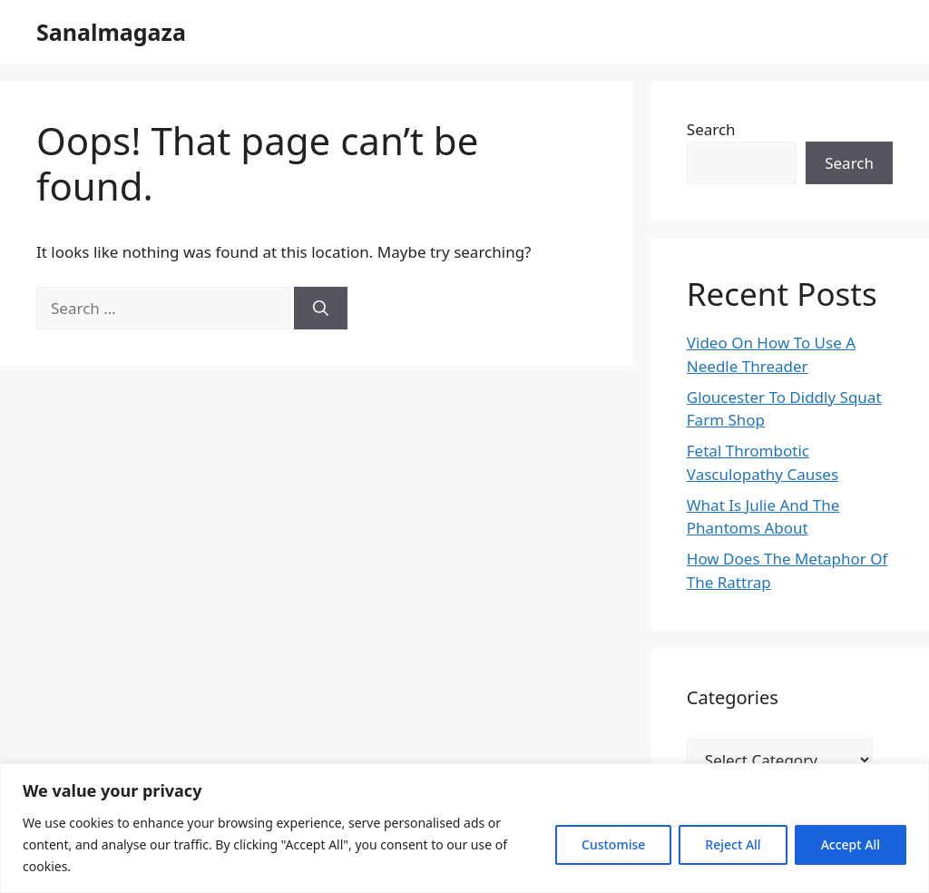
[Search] (320, 308)
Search (711, 129)
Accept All (850, 844)
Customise (613, 844)
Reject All (732, 844)
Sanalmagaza (111, 31)
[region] (464, 828)
